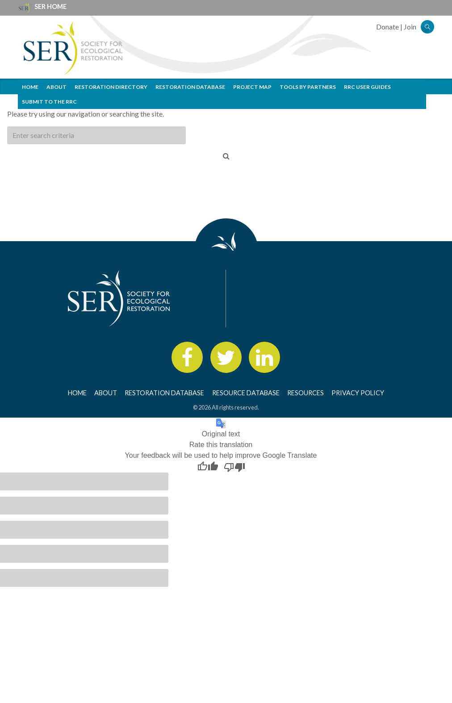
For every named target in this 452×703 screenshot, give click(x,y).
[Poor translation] (234, 467)
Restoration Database (190, 87)
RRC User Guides (367, 87)
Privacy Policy (357, 393)
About (56, 87)
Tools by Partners (308, 87)
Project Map (252, 87)
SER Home (50, 6)
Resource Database (246, 393)
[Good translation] (207, 467)
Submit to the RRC (49, 101)
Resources (305, 393)
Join (410, 26)
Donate (387, 26)
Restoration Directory (111, 87)
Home (30, 87)
